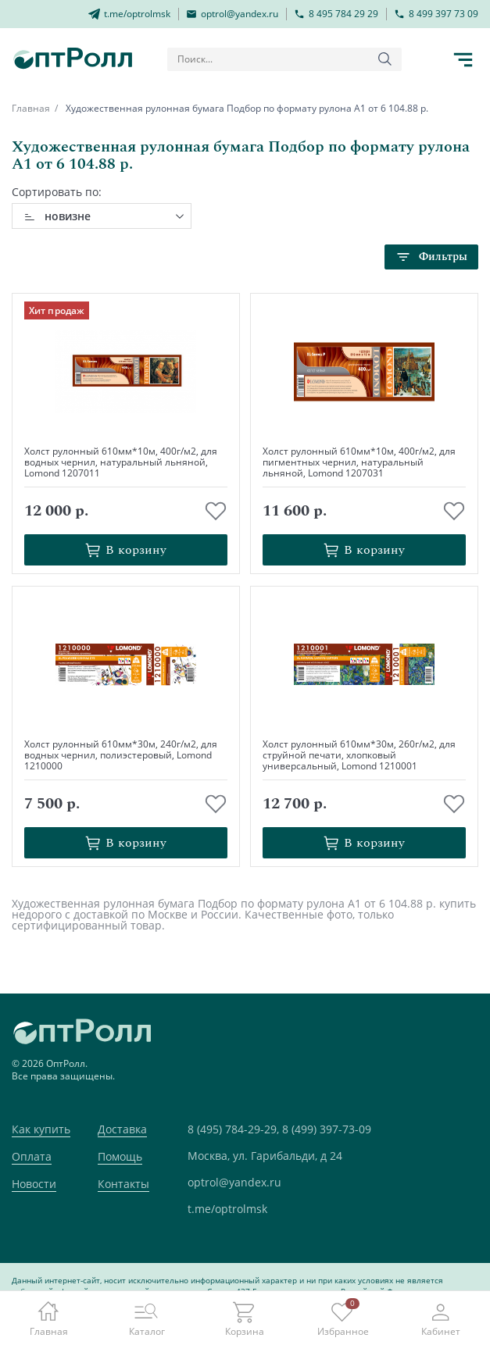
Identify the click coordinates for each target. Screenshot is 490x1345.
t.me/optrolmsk (227, 1208)
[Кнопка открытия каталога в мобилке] (462, 59)
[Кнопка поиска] (385, 59)
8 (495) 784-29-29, (233, 1129)
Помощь (120, 1156)
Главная (31, 108)
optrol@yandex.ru (234, 1182)
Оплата (32, 1156)
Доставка (122, 1129)
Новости (34, 1183)
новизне (68, 216)
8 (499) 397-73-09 (326, 1129)
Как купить (41, 1129)
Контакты (123, 1183)
